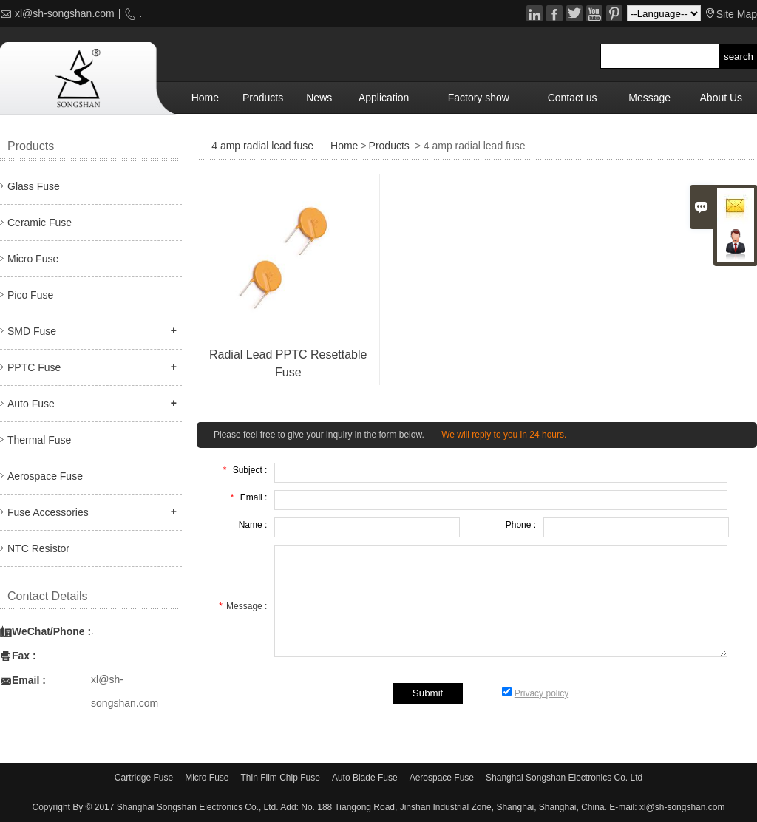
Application (384, 97)
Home (205, 97)
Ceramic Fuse (39, 222)
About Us (721, 97)
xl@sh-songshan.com (65, 13)
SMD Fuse (31, 331)
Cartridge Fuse (144, 777)
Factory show (478, 97)
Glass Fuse (33, 186)
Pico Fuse (30, 295)
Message (649, 97)
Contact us (572, 97)
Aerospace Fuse (45, 476)
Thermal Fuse (39, 440)
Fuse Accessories (48, 512)
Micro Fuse (32, 259)
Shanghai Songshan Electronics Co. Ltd (564, 777)
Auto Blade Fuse (365, 777)
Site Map (736, 14)
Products (262, 97)
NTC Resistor (38, 548)
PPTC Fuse (34, 367)
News (319, 97)
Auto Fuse (31, 404)
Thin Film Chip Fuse (280, 777)
